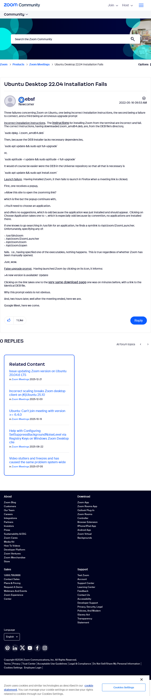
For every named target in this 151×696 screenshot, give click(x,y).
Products (18, 64)
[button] (9, 320)
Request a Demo (13, 587)
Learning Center (86, 587)
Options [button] (143, 64)
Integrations (10, 518)
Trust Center (29, 663)
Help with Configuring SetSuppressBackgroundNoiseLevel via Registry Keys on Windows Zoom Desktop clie (39, 436)
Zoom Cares (10, 537)
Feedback (82, 591)
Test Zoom (83, 575)
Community (16, 14)
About (8, 496)
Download (83, 496)
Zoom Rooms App (87, 506)
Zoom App (83, 502)
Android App (84, 530)
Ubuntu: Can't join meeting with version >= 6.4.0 (37, 413)
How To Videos (12, 545)
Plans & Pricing (12, 583)
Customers (10, 506)
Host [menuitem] (127, 5)
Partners (8, 522)
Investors (9, 526)
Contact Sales (11, 579)
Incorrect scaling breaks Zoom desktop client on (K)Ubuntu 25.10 (37, 393)
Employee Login (32, 667)
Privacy (16, 663)
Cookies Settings (13, 667)
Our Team (9, 510)
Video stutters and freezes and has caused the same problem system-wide (37, 460)
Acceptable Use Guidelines (52, 663)
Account (82, 579)
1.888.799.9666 (12, 575)
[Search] (75, 39)
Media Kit (9, 541)
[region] (74, 685)
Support (82, 569)
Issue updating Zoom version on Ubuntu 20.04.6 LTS (37, 373)
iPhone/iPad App (86, 526)
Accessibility (84, 598)
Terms (7, 663)
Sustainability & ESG (15, 533)
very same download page (67, 282)
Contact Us (83, 595)
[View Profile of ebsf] (30, 99)
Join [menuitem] (113, 5)
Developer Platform (14, 549)
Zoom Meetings (39, 64)
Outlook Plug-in (85, 510)
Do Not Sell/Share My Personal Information (116, 663)
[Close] (141, 679)
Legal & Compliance (80, 663)
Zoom (3, 64)
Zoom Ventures (12, 553)
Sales (7, 569)
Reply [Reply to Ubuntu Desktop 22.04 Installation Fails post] (138, 320)
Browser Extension (87, 522)
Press (7, 530)
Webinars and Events (15, 591)
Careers (8, 514)
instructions (60, 123)
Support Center (85, 583)
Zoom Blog (10, 502)
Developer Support (87, 602)
